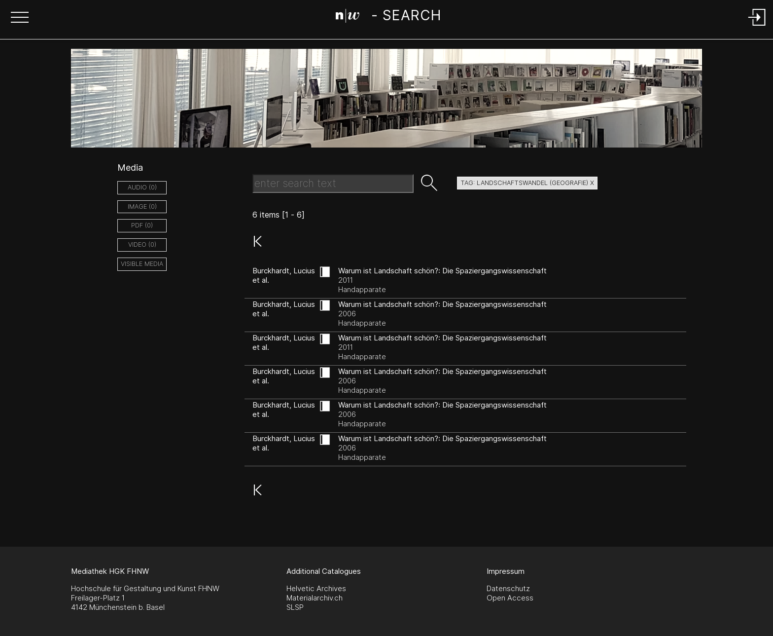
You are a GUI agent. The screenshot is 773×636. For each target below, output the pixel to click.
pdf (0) (142, 225)
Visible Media (142, 263)
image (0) (142, 206)
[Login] (757, 26)
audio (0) (142, 187)
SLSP (295, 607)
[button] (20, 18)
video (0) (142, 244)
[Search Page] (388, 17)
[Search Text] (333, 183)
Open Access (510, 597)
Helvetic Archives (316, 588)
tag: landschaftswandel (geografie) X (527, 183)
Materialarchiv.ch (314, 597)
